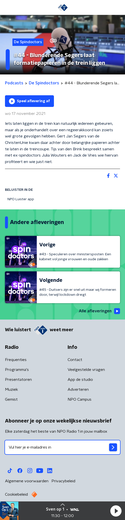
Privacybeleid (63, 481)
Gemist (11, 399)
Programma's (17, 370)
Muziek (11, 389)
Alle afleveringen (99, 311)
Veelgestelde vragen (86, 370)
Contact (75, 360)
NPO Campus (79, 399)
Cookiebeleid (16, 494)
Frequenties (16, 360)
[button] (116, 511)
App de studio (80, 380)
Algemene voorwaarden (26, 481)
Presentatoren (18, 380)
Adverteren (78, 389)
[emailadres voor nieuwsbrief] (62, 447)
